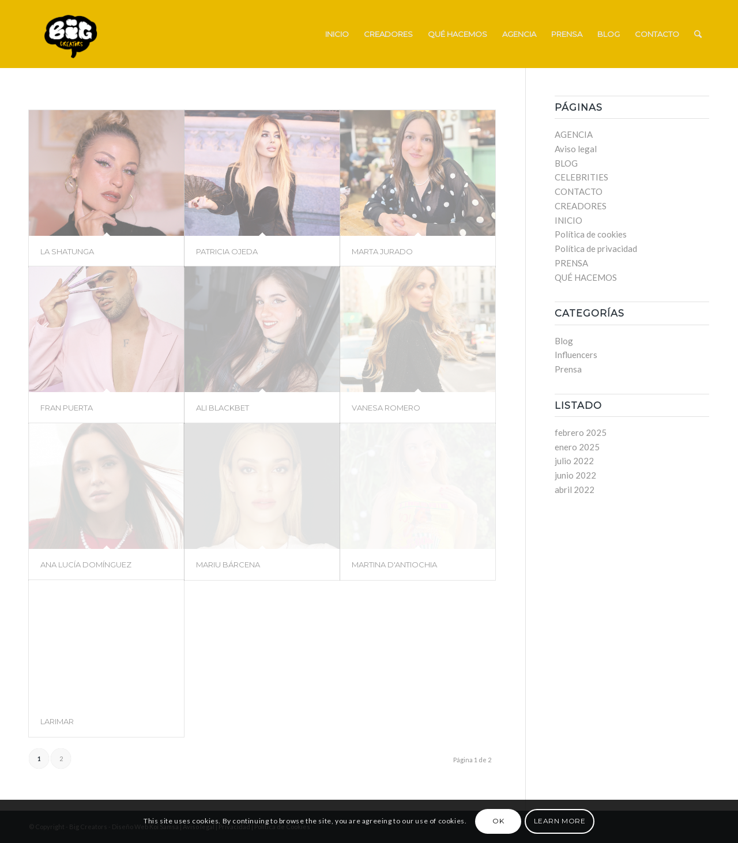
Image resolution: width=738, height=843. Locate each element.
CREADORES (581, 206)
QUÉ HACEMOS (586, 277)
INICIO (568, 220)
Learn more (560, 820)
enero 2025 (577, 447)
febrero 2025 (581, 432)
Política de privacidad (596, 248)
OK (498, 820)
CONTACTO (579, 191)
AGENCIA (574, 134)
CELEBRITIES (581, 177)
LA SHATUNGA (67, 251)
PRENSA (571, 263)
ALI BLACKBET (222, 407)
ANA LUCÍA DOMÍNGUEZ (85, 564)
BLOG (566, 163)
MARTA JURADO (382, 251)
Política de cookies (591, 234)
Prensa (568, 369)
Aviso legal (576, 149)
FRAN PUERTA (66, 407)
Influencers (576, 354)
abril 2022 (574, 489)
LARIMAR (57, 721)
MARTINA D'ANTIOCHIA (394, 564)
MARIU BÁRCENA (228, 564)
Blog (564, 341)
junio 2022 (575, 475)
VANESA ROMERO (386, 407)
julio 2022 (574, 461)
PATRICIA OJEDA (227, 251)
